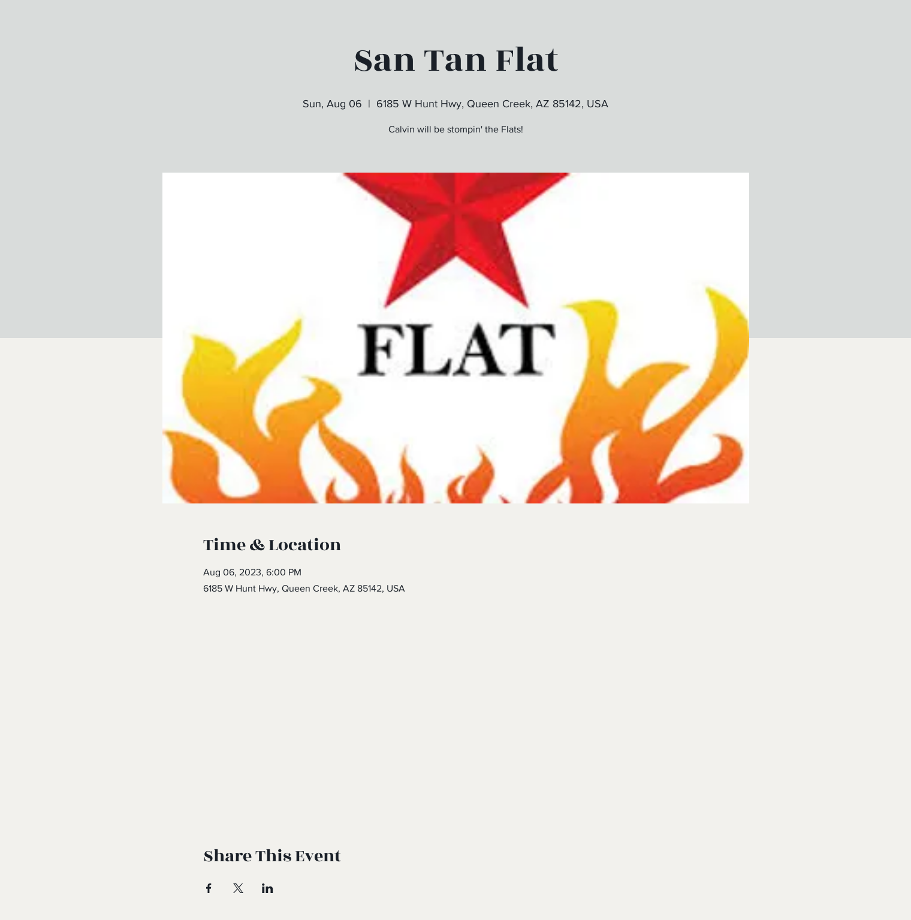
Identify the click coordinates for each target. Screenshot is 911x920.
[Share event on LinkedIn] (267, 888)
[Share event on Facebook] (209, 888)
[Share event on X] (238, 888)
